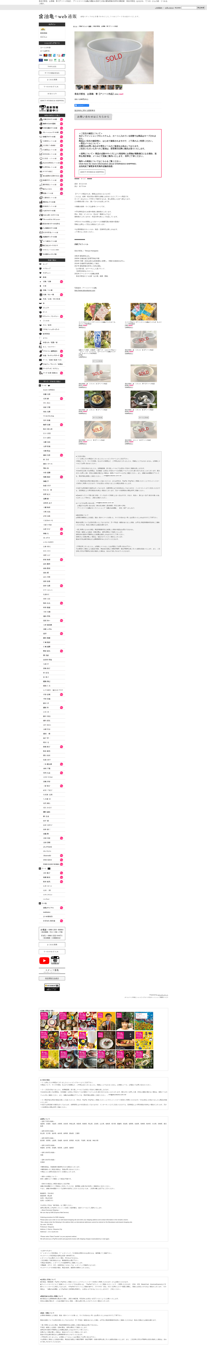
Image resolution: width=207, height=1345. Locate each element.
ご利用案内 (158, 8)
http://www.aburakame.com (84, 290)
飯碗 (90, 26)
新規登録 (43, 33)
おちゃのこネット (163, 995)
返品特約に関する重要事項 (84, 110)
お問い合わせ (169, 8)
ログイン (43, 37)
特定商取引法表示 (52, 978)
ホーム (75, 26)
